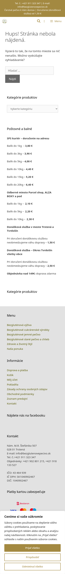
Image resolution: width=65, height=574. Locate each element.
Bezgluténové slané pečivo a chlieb (28, 356)
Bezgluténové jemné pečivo (23, 351)
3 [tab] (35, 307)
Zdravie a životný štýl (19, 360)
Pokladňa (12, 401)
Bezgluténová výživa (19, 341)
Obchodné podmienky (20, 410)
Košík (10, 391)
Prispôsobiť (32, 557)
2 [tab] (30, 307)
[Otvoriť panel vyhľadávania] (38, 21)
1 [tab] (25, 307)
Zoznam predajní (17, 415)
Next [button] (51, 309)
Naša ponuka (15, 365)
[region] (32, 542)
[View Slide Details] (19, 307)
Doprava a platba (17, 387)
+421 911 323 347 (31, 3)
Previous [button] (44, 309)
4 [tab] (39, 307)
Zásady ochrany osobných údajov (27, 406)
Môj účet (12, 396)
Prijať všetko (32, 547)
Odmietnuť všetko (32, 566)
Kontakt (11, 420)
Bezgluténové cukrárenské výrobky (28, 346)
